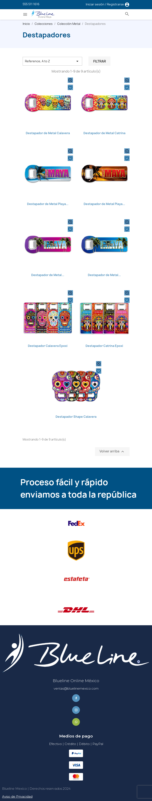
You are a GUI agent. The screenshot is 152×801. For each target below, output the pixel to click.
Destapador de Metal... (47, 275)
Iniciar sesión (95, 4)
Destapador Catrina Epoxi (104, 346)
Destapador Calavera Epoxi (48, 346)
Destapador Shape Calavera (76, 417)
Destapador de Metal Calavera (48, 133)
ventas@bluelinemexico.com (76, 688)
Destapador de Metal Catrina (104, 133)
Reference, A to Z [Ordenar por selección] (52, 61)
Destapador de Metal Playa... (47, 204)
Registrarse (116, 4)
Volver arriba (112, 451)
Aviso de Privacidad (17, 796)
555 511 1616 (31, 4)
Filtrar (99, 61)
